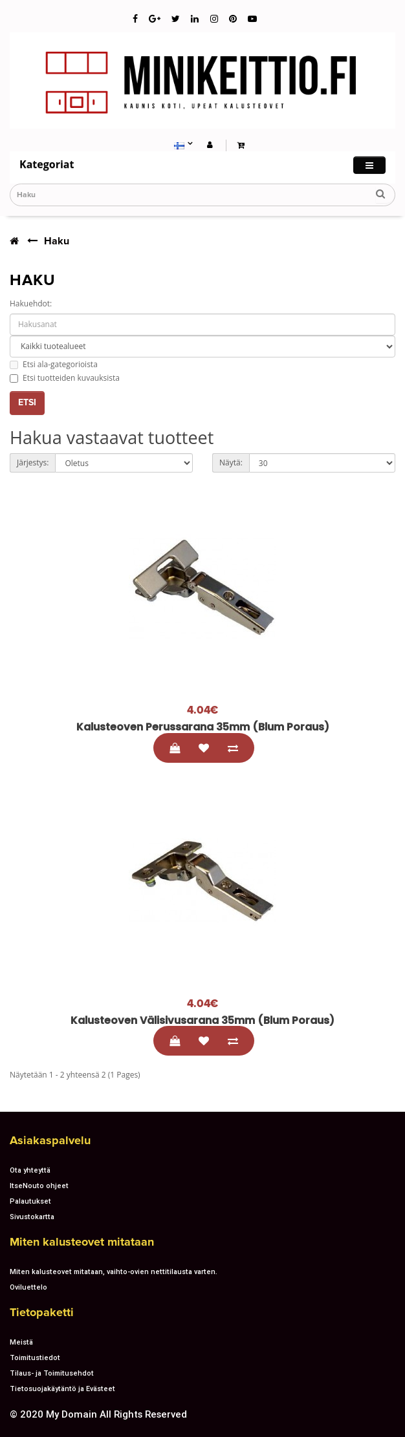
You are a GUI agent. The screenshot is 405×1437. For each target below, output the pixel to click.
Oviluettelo (28, 1287)
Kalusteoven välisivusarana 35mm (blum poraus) (202, 1020)
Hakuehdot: (31, 303)
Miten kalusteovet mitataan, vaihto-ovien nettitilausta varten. (113, 1271)
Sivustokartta (32, 1216)
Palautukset (30, 1201)
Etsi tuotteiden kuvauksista (65, 377)
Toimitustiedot (35, 1357)
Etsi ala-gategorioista (54, 364)
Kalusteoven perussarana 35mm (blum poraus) (202, 726)
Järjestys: (33, 462)
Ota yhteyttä (30, 1170)
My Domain (71, 1414)
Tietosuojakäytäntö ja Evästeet (62, 1388)
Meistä (21, 1342)
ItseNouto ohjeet (39, 1185)
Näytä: (231, 462)
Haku (56, 241)
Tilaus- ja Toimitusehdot (52, 1373)
